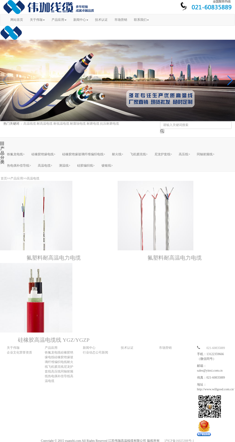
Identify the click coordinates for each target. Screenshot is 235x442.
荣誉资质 (25, 352)
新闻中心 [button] (80, 19)
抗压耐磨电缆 (109, 123)
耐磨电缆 (93, 123)
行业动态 (89, 352)
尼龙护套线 (163, 154)
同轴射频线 (205, 154)
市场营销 (120, 19)
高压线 (184, 154)
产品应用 (16, 178)
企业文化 (13, 352)
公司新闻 (101, 352)
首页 (4, 178)
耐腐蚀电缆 (78, 123)
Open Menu (229, 16)
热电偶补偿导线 (19, 165)
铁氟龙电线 (16, 154)
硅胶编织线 (86, 165)
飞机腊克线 (139, 154)
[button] (230, 80)
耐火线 (117, 154)
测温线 (64, 165)
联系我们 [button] (141, 19)
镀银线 (107, 165)
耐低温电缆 (61, 123)
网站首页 (16, 19)
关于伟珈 (13, 347)
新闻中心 (89, 347)
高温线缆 (29, 123)
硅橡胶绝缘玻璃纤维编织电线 (83, 154)
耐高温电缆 (44, 123)
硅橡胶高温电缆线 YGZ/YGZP (54, 340)
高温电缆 (45, 165)
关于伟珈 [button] (37, 19)
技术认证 (101, 19)
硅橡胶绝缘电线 (43, 154)
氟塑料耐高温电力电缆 (53, 258)
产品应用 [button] (59, 19)
